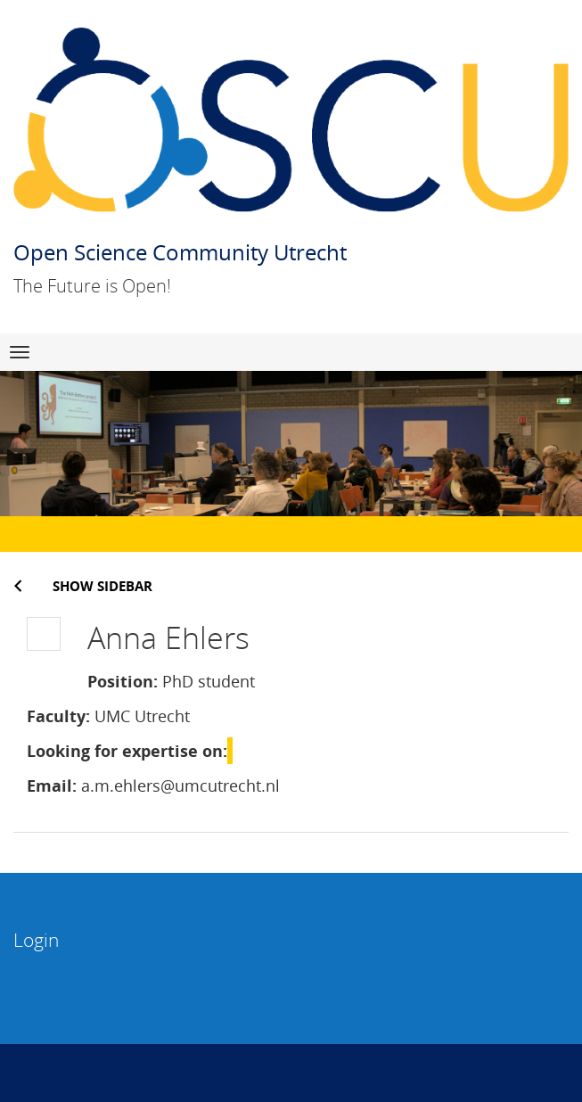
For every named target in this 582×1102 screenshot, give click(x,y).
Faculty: (58, 716)
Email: (52, 785)
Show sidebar (102, 586)
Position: (122, 681)
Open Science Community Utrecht (180, 252)
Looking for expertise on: (127, 750)
